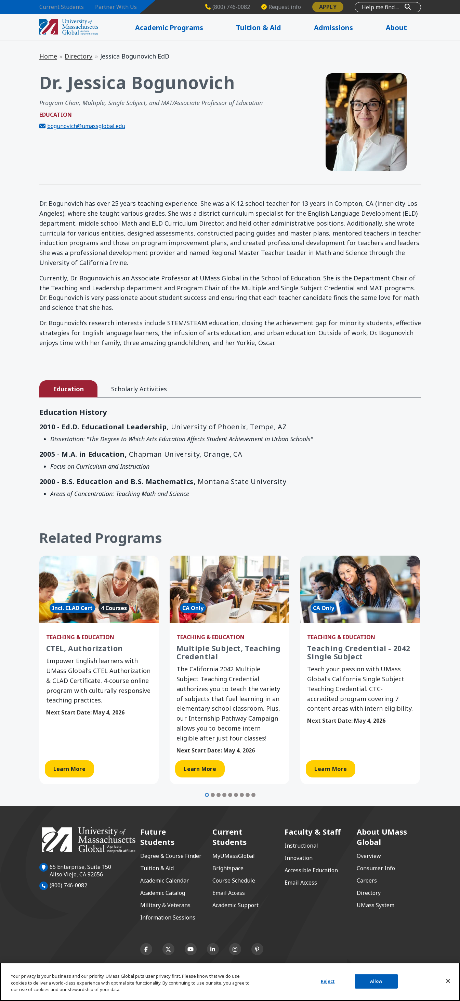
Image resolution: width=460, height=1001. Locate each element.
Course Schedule (233, 880)
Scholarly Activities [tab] (139, 389)
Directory (78, 56)
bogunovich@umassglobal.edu (86, 126)
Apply (328, 7)
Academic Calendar (164, 880)
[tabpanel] (230, 454)
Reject (328, 981)
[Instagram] (235, 949)
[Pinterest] (257, 949)
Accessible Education (311, 870)
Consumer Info (376, 868)
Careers (367, 880)
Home (48, 56)
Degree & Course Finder (170, 856)
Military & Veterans (165, 905)
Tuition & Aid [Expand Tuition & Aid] (271, 28)
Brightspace (228, 868)
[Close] (448, 981)
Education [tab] (68, 389)
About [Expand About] (404, 28)
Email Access (228, 893)
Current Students (61, 7)
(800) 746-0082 (68, 885)
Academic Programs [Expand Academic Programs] (184, 28)
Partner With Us (116, 7)
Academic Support (235, 905)
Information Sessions (167, 917)
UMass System (375, 905)
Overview (369, 856)
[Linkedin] (213, 949)
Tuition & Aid (157, 868)
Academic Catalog (162, 893)
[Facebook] (146, 949)
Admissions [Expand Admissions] (344, 28)
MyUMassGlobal (233, 856)
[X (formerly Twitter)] (168, 949)
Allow (376, 981)
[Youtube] (191, 949)
